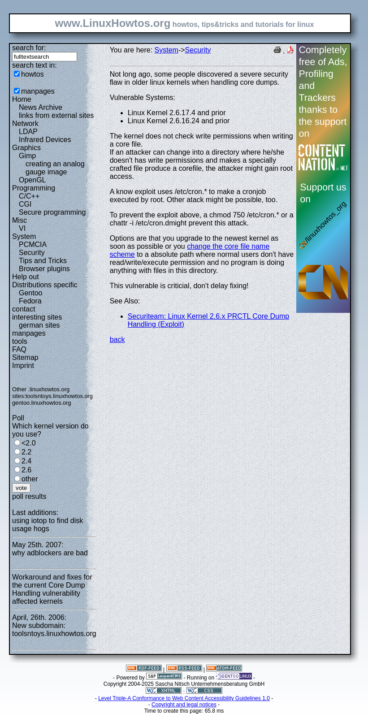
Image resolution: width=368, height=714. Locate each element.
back (117, 339)
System (24, 236)
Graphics (26, 147)
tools (19, 341)
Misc (19, 220)
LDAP (28, 131)
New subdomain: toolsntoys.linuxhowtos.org (54, 629)
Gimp (27, 156)
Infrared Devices (45, 139)
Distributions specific (45, 285)
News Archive (40, 107)
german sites (39, 325)
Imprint (23, 365)
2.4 (26, 461)
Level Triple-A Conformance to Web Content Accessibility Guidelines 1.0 (184, 698)
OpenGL (32, 180)
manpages (38, 91)
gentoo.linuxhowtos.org (41, 402)
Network (25, 123)
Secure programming (52, 212)
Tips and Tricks (43, 260)
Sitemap (25, 357)
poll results (29, 496)
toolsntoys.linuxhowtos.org (59, 396)
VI (22, 228)
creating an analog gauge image (55, 168)
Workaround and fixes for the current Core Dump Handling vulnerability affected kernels (52, 589)
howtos (32, 74)
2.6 (26, 470)
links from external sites (56, 115)
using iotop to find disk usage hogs (47, 524)
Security (32, 252)
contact (23, 309)
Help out (25, 277)
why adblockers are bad (50, 553)
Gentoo (30, 293)
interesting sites (37, 317)
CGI (25, 204)
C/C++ (29, 196)
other (30, 479)
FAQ (19, 349)
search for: (29, 48)
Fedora (30, 301)
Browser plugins (44, 269)
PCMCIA (33, 244)
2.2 (26, 452)
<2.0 (29, 443)
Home (21, 99)
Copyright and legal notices (184, 704)
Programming (33, 188)
